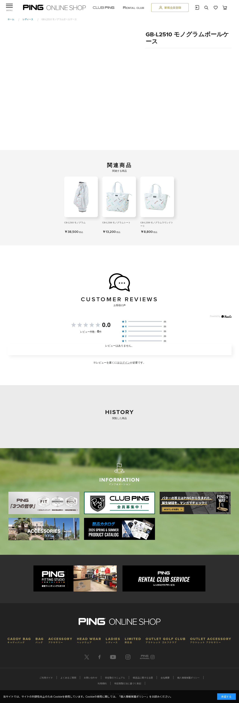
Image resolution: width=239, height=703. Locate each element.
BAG (39, 639)
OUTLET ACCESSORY (211, 639)
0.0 (106, 325)
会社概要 (165, 677)
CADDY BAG (19, 639)
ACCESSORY (60, 639)
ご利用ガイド (46, 677)
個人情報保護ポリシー (188, 677)
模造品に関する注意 (143, 677)
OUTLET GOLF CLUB (166, 639)
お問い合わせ (90, 677)
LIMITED (133, 639)
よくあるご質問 (68, 677)
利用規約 (102, 683)
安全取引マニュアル (115, 677)
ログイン (125, 362)
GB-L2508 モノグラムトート (116, 222)
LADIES (113, 639)
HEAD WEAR (89, 639)
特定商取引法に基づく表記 (127, 683)
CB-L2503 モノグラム (75, 222)
